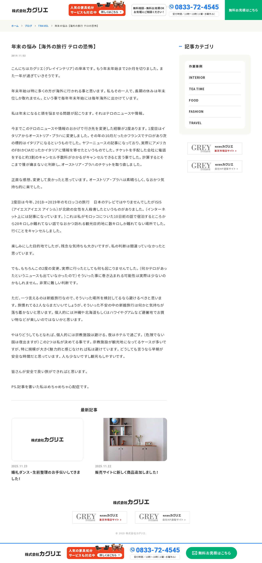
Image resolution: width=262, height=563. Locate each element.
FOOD (194, 102)
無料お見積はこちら (243, 10)
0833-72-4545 (197, 7)
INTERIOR (197, 78)
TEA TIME (197, 90)
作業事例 (196, 66)
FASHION (196, 114)
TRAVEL (195, 126)
